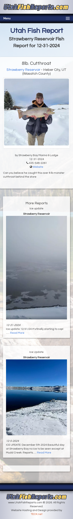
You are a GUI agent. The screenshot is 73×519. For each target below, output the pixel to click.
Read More (17, 333)
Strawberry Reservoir (23, 70)
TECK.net (36, 514)
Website (38, 167)
